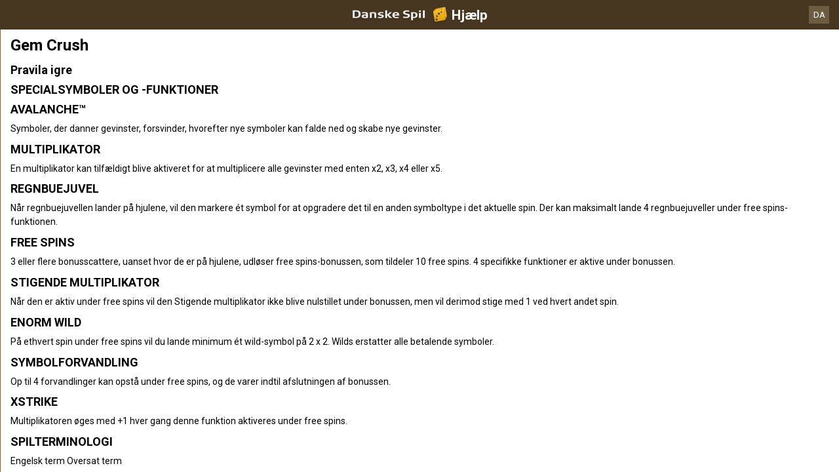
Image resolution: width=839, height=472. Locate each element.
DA (819, 15)
